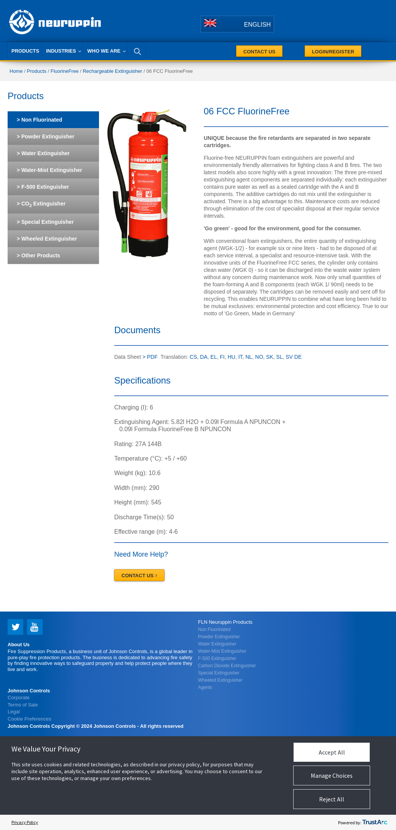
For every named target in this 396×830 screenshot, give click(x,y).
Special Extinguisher (219, 673)
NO (259, 357)
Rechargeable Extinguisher (112, 71)
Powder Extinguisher (219, 636)
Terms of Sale (23, 705)
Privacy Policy (24, 822)
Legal (14, 711)
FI (222, 357)
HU (231, 357)
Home (16, 71)
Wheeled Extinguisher (220, 680)
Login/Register (333, 52)
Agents (205, 687)
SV (289, 357)
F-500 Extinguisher (217, 658)
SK (269, 357)
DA (203, 357)
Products (36, 71)
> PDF (149, 357)
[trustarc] (374, 822)
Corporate (19, 697)
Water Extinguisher (217, 644)
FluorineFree (65, 71)
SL (279, 357)
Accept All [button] (332, 752)
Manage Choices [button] (332, 775)
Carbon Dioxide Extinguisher (227, 665)
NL (248, 357)
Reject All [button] (331, 799)
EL (214, 357)
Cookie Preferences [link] (29, 719)
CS (193, 357)
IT (240, 357)
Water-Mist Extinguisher (222, 651)
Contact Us (259, 52)
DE (298, 357)
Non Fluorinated (214, 629)
